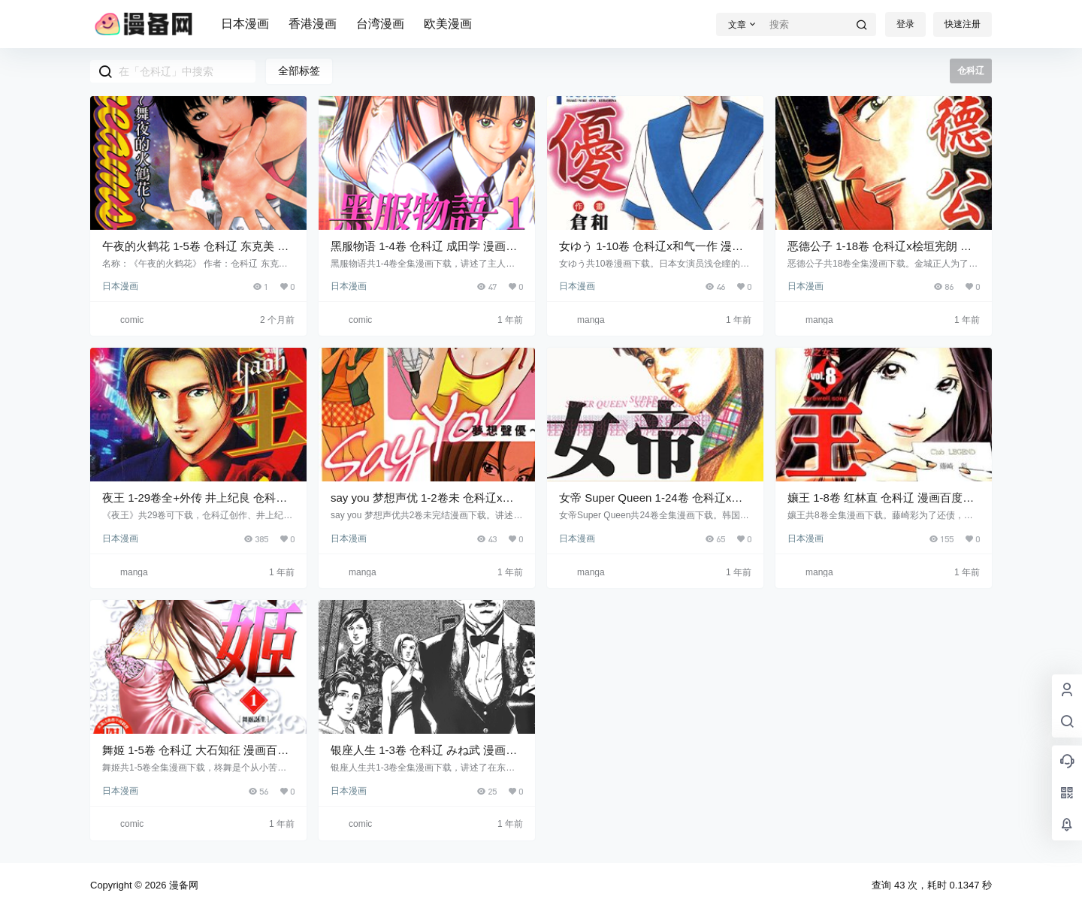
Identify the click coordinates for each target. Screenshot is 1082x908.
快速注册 (962, 24)
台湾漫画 (380, 23)
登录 (905, 24)
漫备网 (182, 885)
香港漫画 (313, 23)
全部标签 (299, 71)
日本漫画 (245, 23)
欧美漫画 (448, 23)
